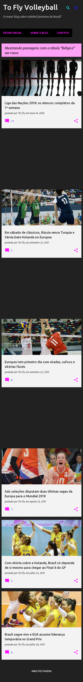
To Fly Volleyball (30, 7)
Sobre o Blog (39, 33)
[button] (76, 121)
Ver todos (11, 53)
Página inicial (12, 33)
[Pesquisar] (68, 8)
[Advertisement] (41, 158)
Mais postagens (42, 671)
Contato (63, 33)
